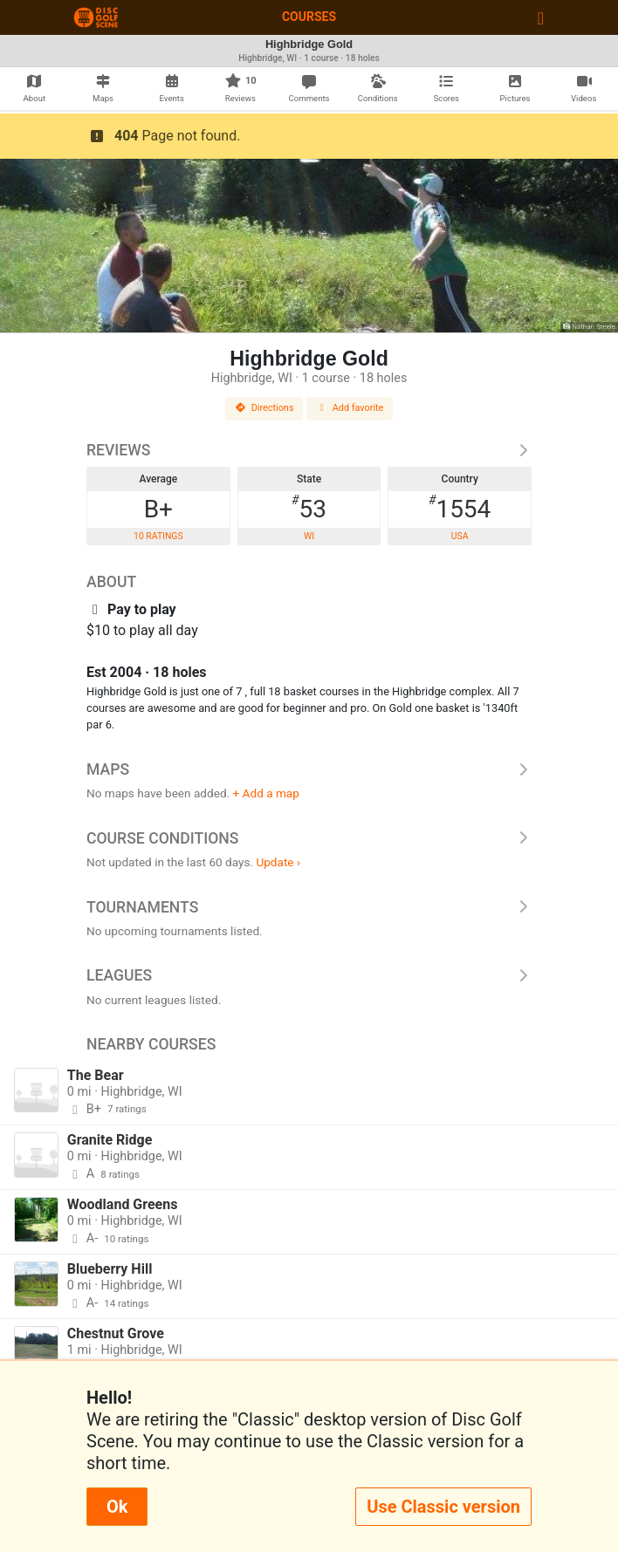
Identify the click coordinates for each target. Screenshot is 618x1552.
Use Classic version (443, 1506)
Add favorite (350, 408)
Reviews (309, 450)
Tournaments (309, 907)
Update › (278, 862)
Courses (309, 17)
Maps (309, 769)
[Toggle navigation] (541, 17)
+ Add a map (266, 793)
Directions (264, 408)
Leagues (309, 975)
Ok (117, 1506)
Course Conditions (309, 838)
